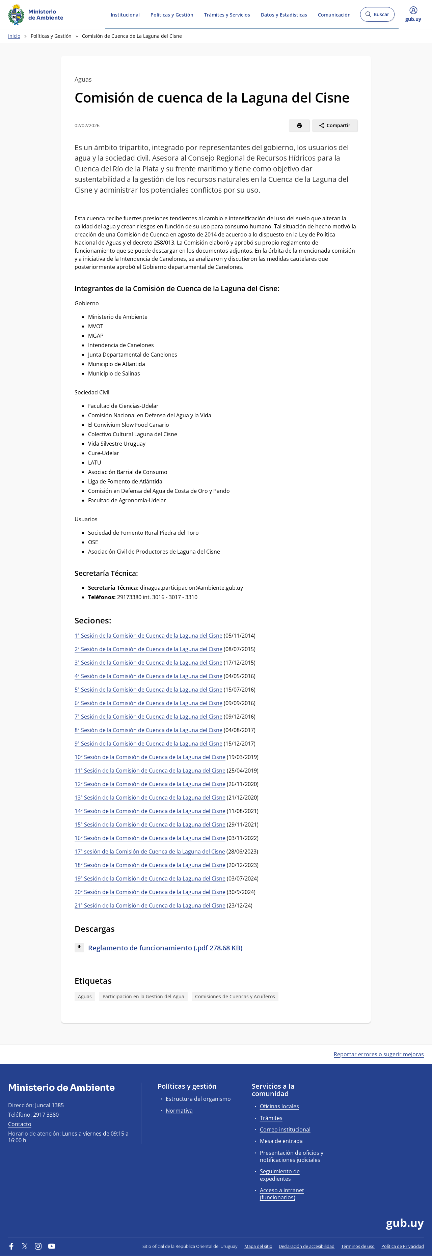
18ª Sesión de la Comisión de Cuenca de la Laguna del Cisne (150, 865)
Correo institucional (285, 1129)
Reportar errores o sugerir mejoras (379, 1054)
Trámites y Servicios (227, 14)
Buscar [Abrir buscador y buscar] (377, 16)
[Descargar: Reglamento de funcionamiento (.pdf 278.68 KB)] (216, 948)
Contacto (19, 1124)
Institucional (125, 14)
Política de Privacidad (402, 1246)
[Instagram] (38, 1246)
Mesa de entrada (281, 1141)
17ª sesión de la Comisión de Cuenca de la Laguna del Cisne (150, 851)
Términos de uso (358, 1246)
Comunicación (334, 14)
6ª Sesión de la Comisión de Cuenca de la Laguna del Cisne (148, 703)
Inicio (14, 36)
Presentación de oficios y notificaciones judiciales (291, 1156)
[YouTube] (51, 1246)
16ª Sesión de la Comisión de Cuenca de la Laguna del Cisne (150, 838)
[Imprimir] (299, 125)
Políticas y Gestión (172, 14)
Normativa (179, 1110)
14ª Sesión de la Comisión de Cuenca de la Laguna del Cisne (150, 811)
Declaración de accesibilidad (306, 1246)
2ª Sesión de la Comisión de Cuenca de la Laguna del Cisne (148, 649)
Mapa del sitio (258, 1246)
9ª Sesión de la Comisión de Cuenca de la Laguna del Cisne (148, 743)
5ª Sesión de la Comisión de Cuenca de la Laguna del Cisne (148, 689)
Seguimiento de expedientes (280, 1175)
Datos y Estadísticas (284, 14)
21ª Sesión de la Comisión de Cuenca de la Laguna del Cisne (150, 905)
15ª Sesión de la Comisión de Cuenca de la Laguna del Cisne (150, 824)
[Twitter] (25, 1246)
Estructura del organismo (198, 1099)
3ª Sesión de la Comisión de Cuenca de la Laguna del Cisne (148, 662)
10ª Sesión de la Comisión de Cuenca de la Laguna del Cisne (150, 757)
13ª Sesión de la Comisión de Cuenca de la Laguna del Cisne (150, 797)
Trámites (271, 1118)
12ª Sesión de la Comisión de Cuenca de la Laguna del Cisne (150, 784)
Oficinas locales (279, 1106)
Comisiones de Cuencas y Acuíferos (235, 996)
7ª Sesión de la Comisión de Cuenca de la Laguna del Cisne (148, 716)
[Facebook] (11, 1246)
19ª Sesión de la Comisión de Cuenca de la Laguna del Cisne (150, 878)
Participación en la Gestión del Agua (143, 996)
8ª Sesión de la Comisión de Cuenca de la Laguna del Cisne (148, 730)
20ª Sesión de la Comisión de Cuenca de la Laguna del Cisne (150, 892)
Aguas (85, 996)
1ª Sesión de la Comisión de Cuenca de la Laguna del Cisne (148, 635)
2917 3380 (46, 1114)
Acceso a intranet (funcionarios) (282, 1194)
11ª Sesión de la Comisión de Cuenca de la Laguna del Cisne (150, 770)
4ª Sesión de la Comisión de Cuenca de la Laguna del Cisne (148, 676)
